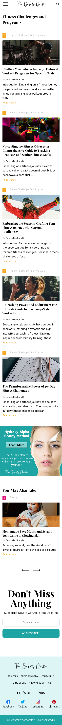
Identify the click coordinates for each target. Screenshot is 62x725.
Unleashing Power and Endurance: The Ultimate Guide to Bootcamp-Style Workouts (29, 309)
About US (13, 676)
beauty (13, 497)
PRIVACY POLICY (36, 683)
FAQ (49, 683)
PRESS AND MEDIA (30, 676)
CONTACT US (47, 676)
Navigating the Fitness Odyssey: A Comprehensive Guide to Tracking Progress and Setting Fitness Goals (26, 150)
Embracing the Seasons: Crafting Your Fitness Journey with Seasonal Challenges (28, 227)
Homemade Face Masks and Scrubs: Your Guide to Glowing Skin (27, 533)
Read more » (9, 103)
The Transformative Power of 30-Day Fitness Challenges (28, 388)
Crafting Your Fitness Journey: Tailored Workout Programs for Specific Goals (30, 71)
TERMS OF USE (18, 683)
